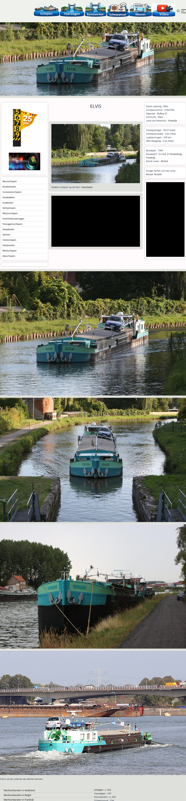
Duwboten (7, 202)
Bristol (164, 161)
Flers (160, 116)
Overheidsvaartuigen (13, 218)
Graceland (87, 187)
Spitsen (6, 234)
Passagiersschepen (12, 223)
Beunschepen (9, 181)
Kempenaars (9, 207)
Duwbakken (8, 197)
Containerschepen (11, 191)
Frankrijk (172, 120)
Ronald (158, 174)
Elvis (165, 106)
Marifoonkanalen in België (17, 795)
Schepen (98, 789)
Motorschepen (10, 213)
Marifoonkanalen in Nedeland (19, 790)
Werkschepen (9, 250)
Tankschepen (9, 239)
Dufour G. (162, 113)
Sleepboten (8, 229)
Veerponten (8, 245)
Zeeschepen (8, 255)
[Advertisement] (94, 221)
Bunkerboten (9, 186)
